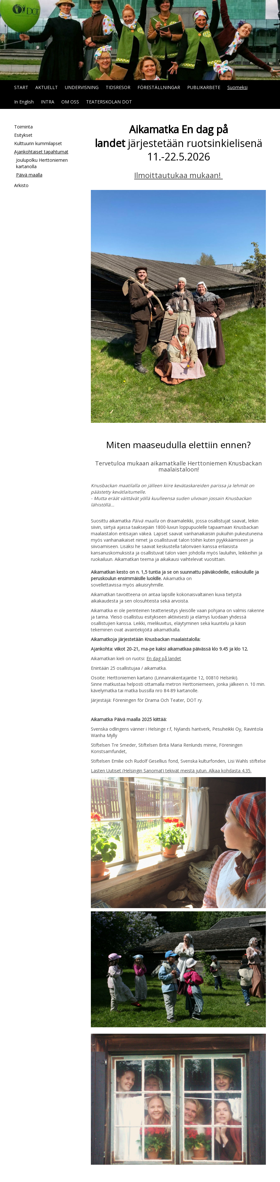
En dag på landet (163, 658)
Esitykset (23, 135)
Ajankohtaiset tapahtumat (41, 152)
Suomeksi (237, 87)
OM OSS (70, 102)
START (21, 87)
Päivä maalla (29, 175)
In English (24, 102)
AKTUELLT (46, 87)
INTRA (47, 102)
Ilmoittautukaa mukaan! (178, 175)
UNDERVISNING (82, 87)
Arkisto (21, 185)
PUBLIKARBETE (203, 87)
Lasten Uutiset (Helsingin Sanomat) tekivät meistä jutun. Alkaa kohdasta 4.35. (171, 770)
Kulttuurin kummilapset (38, 143)
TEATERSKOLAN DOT (109, 102)
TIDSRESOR (118, 87)
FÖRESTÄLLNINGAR (158, 87)
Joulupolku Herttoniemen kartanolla (42, 163)
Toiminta (23, 127)
